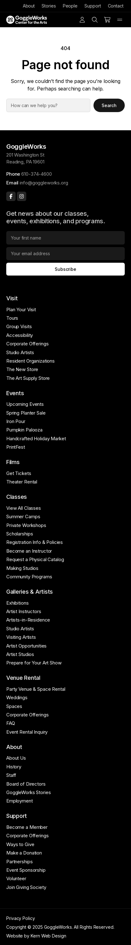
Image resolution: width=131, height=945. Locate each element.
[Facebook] (11, 196)
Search (109, 105)
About (29, 5)
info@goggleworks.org (44, 183)
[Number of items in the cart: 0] (107, 20)
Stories (49, 5)
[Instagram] (21, 196)
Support (92, 5)
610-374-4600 (36, 174)
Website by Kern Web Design (36, 935)
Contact (115, 5)
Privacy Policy (20, 918)
